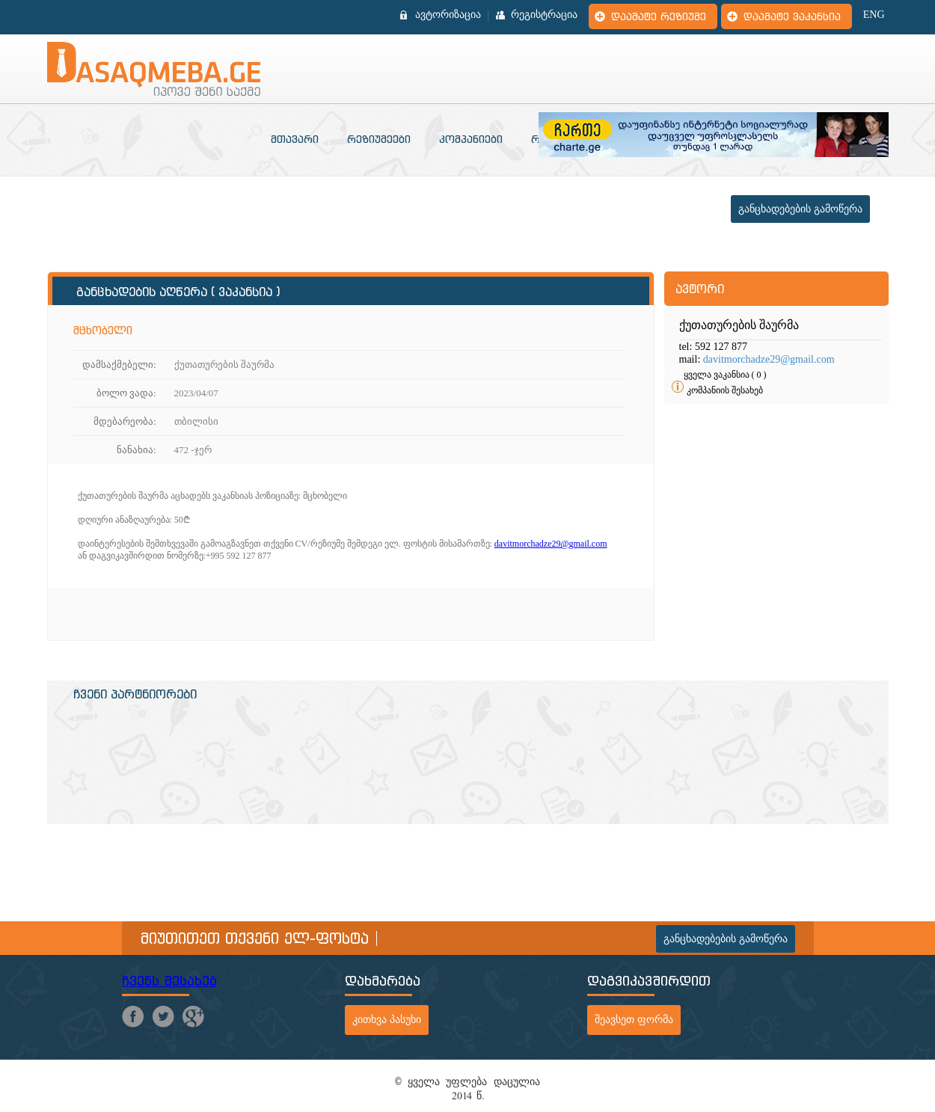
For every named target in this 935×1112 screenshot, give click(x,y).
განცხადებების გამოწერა (800, 209)
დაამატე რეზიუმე (658, 16)
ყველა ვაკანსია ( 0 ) (725, 374)
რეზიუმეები (379, 139)
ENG (874, 15)
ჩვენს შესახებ (169, 980)
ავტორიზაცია (448, 15)
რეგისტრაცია (544, 15)
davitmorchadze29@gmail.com (550, 543)
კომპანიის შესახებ (725, 390)
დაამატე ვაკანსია (792, 16)
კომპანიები (471, 139)
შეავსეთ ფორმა (634, 1019)
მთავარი (295, 139)
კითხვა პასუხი (386, 1019)
